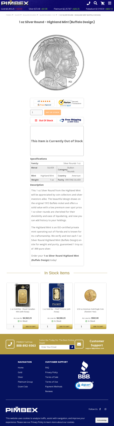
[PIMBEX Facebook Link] (100, 409)
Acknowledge (102, 420)
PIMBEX (9, 15)
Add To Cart (31, 326)
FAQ (47, 367)
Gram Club (23, 386)
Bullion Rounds (29, 15)
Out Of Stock (52, 112)
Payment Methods (53, 386)
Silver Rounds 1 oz (47, 15)
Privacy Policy (51, 372)
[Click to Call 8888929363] (88, 3)
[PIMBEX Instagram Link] (105, 409)
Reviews (49, 391)
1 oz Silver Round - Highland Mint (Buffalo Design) (79, 15)
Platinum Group (25, 381)
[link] (84, 385)
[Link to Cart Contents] (102, 3)
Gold (20, 372)
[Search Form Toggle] (95, 3)
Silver (20, 377)
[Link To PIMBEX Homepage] (15, 3)
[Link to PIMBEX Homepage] (27, 410)
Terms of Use (51, 381)
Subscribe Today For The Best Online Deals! (57, 344)
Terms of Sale (51, 377)
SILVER (17, 15)
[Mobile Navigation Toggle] (109, 3)
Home (20, 367)
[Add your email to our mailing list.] (72, 347)
